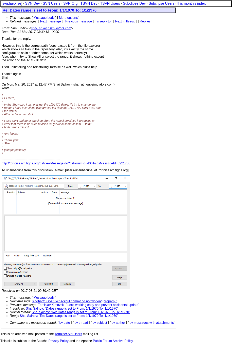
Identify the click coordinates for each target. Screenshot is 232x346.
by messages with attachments (151, 322)
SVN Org (70, 3)
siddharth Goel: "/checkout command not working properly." (74, 301)
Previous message (78, 21)
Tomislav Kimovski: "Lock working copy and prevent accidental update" (88, 305)
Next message (50, 21)
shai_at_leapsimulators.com (51, 28)
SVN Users (51, 3)
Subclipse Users (161, 3)
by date (64, 322)
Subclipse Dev (134, 3)
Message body (43, 17)
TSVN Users (110, 3)
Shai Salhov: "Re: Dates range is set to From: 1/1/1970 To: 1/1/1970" (81, 312)
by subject (99, 322)
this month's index (191, 3)
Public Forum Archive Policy (113, 341)
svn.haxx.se (11, 3)
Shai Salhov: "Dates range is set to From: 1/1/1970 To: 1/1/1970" (72, 308)
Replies (145, 21)
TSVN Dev (89, 3)
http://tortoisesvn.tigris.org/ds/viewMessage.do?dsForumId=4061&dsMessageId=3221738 (66, 163)
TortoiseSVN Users (68, 334)
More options (68, 17)
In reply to (103, 21)
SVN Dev (32, 3)
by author (118, 322)
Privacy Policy (58, 341)
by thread (81, 322)
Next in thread (125, 21)
